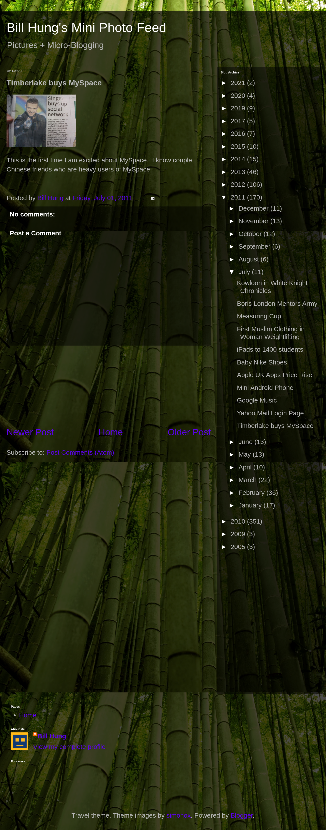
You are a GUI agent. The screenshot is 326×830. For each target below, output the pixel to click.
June (246, 441)
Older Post (189, 432)
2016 (239, 133)
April (245, 467)
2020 (239, 95)
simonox (178, 815)
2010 (239, 521)
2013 (239, 171)
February (252, 492)
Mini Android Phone (265, 387)
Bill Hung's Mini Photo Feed (86, 27)
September (255, 246)
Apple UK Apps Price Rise (274, 374)
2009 (239, 533)
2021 (239, 82)
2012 (239, 184)
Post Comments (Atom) (80, 452)
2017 (239, 121)
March (248, 479)
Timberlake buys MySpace (275, 425)
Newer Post (30, 432)
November (254, 221)
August (249, 259)
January (250, 505)
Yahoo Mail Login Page (270, 413)
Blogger (242, 815)
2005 (239, 546)
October (250, 233)
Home (110, 432)
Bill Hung (52, 736)
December (254, 208)
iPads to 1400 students (270, 349)
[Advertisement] (108, 386)
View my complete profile (69, 746)
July (245, 271)
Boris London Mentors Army (277, 303)
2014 (239, 159)
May (245, 454)
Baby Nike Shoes (262, 362)
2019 (239, 108)
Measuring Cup (259, 316)
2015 (239, 146)
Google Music (257, 400)
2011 (239, 197)
